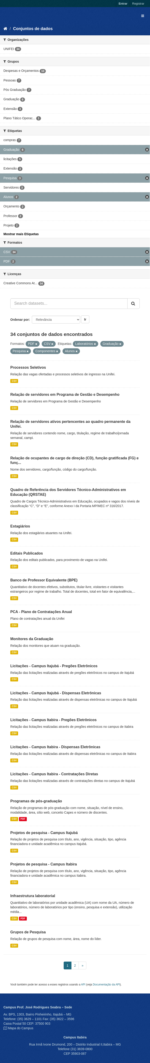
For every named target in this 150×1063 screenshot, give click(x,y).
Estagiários (20, 526)
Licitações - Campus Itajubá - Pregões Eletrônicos (54, 666)
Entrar (123, 3)
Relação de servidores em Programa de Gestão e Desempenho (65, 394)
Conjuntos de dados (33, 28)
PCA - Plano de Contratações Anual (41, 612)
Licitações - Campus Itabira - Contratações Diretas (54, 774)
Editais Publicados (26, 553)
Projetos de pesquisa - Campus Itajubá (44, 833)
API (83, 984)
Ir (85, 319)
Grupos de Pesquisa (28, 932)
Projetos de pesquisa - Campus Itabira (43, 864)
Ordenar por (19, 319)
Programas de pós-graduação (36, 801)
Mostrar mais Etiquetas (21, 234)
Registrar (138, 3)
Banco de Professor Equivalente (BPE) (43, 580)
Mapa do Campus (20, 1028)
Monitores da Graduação (31, 639)
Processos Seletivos (28, 367)
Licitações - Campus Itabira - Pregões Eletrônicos (53, 720)
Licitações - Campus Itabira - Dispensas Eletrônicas (55, 747)
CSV (14, 380)
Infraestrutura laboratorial (32, 896)
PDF (22, 819)
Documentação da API (106, 984)
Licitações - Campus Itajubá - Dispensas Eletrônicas (55, 693)
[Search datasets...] (69, 303)
